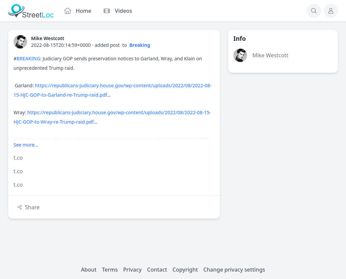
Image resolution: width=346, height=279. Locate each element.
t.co (18, 157)
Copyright (185, 269)
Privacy (132, 269)
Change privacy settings (234, 269)
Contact (157, 269)
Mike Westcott (270, 55)
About (88, 269)
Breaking (139, 45)
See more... (26, 145)
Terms (110, 269)
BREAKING (28, 58)
